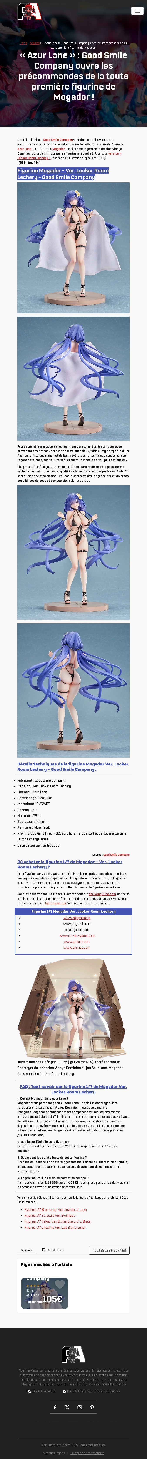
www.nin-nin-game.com (77, 935)
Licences (72, 1421)
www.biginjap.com (77, 947)
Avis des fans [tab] (56, 1250)
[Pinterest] (92, 1407)
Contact (112, 1421)
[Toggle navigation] (137, 11)
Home (23, 43)
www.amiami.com (77, 941)
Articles (35, 43)
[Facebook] (55, 1407)
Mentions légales (54, 1453)
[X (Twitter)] (67, 1407)
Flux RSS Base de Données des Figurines (91, 1391)
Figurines (52, 1421)
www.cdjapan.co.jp (77, 918)
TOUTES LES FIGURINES (109, 1250)
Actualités (93, 1421)
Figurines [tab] (26, 1250)
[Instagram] (79, 1407)
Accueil (34, 1421)
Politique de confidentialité (87, 1453)
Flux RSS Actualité (41, 1391)
